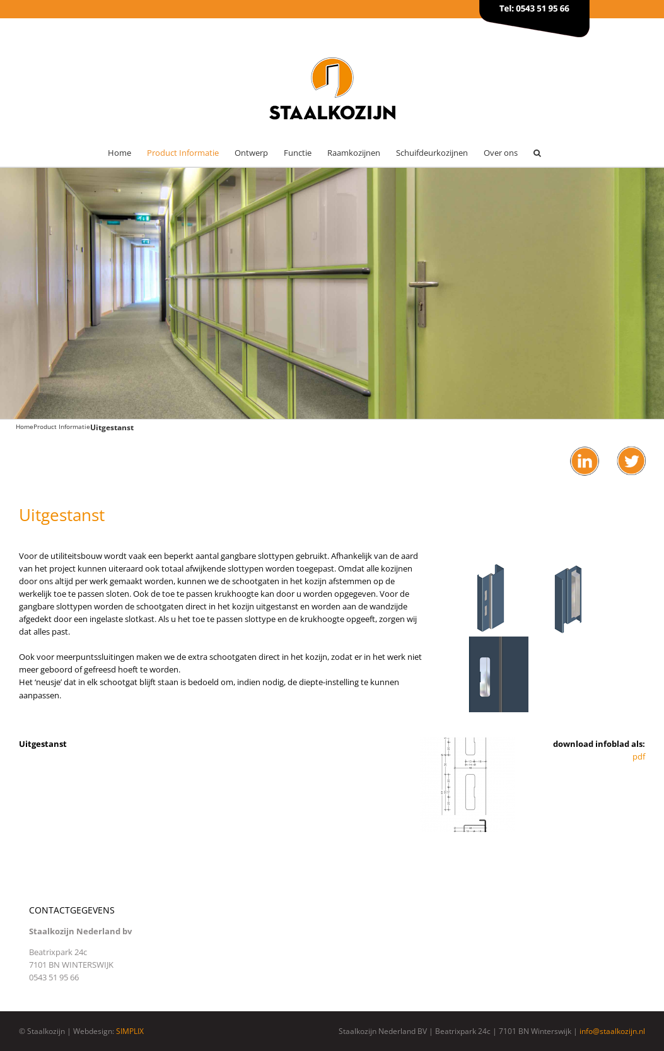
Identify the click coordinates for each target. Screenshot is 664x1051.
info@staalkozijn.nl (612, 1031)
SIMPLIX (130, 1031)
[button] (537, 153)
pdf (638, 756)
